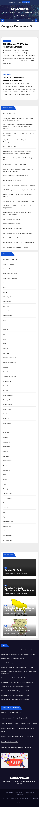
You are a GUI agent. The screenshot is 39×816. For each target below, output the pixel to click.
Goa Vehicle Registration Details (12, 663)
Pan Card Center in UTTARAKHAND (15, 176)
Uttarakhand (7, 526)
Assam (5, 283)
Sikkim (5, 479)
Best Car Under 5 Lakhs (9, 742)
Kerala (5, 390)
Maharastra (7, 409)
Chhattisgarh (7, 315)
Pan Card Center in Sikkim (12, 238)
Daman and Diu (7, 40)
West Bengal (7, 535)
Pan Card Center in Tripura (12, 224)
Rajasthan (6, 470)
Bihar (5, 292)
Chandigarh (7, 297)
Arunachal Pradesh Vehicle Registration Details (18, 654)
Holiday (6, 367)
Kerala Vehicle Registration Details (13, 678)
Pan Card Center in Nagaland (13, 228)
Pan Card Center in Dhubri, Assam (15, 247)
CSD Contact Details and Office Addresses (16, 747)
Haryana (6, 353)
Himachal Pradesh (9, 358)
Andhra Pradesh (9, 264)
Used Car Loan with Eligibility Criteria (14, 718)
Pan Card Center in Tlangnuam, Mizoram (17, 233)
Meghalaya (7, 423)
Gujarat (5, 348)
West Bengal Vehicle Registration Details (15, 699)
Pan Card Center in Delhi (12, 219)
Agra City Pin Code (9, 146)
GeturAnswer (19, 9)
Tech (5, 484)
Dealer (5, 329)
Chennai (6, 306)
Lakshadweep (8, 395)
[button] (33, 20)
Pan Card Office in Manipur (13, 180)
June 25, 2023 (11, 573)
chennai (6, 311)
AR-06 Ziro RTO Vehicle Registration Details (19, 201)
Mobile (5, 437)
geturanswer (23, 50)
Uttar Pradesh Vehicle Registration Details (16, 691)
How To (5, 372)
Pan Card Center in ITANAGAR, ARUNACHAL (18, 242)
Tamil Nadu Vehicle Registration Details (15, 686)
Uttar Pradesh (8, 521)
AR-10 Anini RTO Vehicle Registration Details (19, 185)
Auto (5, 287)
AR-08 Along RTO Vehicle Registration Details (19, 190)
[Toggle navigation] (18, 20)
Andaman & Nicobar (10, 259)
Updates (6, 517)
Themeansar (19, 794)
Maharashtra (7, 404)
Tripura (5, 503)
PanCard (6, 456)
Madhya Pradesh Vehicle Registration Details (17, 682)
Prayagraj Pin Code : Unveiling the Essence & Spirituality (17, 630)
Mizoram (6, 428)
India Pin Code (19, 803)
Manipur (6, 414)
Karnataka (6, 386)
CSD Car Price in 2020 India (11, 713)
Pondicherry (7, 461)
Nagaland (6, 442)
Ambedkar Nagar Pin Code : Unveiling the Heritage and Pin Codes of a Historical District (18, 126)
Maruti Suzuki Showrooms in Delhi (15, 164)
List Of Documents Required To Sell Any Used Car (18, 736)
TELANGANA (7, 493)
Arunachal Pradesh (10, 273)
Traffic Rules (7, 498)
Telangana (6, 489)
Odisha (5, 451)
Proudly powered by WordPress (14, 792)
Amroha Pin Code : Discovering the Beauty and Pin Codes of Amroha (19, 590)
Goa (4, 344)
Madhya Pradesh (9, 400)
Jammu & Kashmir (9, 376)
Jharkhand (7, 381)
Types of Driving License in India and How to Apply (19, 723)
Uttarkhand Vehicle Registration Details (15, 695)
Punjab (5, 465)
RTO (4, 475)
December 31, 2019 (11, 50)
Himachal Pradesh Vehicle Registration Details (17, 667)
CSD (4, 320)
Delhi (5, 334)
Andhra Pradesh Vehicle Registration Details (17, 650)
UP (4, 512)
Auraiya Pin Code (9, 113)
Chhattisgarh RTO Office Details (12, 658)
